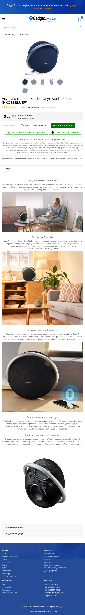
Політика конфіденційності (55, 568)
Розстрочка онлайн (63, 125)
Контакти (48, 562)
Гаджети (5, 565)
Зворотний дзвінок (9, 593)
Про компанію (50, 554)
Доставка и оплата (51, 556)
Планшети (6, 562)
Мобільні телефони (9, 556)
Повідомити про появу (26, 118)
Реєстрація (6, 587)
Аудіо (14, 34)
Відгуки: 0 (15, 107)
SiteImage (53, 611)
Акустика (23, 34)
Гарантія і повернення (53, 565)
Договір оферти (50, 571)
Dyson (4, 559)
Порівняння (6, 590)
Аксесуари (6, 574)
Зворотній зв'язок (51, 596)
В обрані (26, 125)
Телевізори (6, 571)
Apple (4, 554)
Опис (9, 169)
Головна (6, 34)
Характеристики (14, 527)
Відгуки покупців (15, 534)
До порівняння (40, 125)
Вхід (3, 584)
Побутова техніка (9, 576)
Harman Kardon (33, 107)
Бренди (47, 559)
